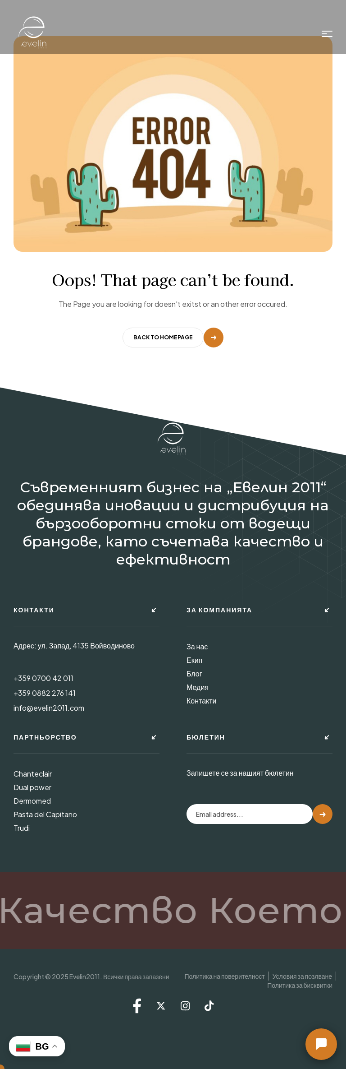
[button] (321, 1044)
